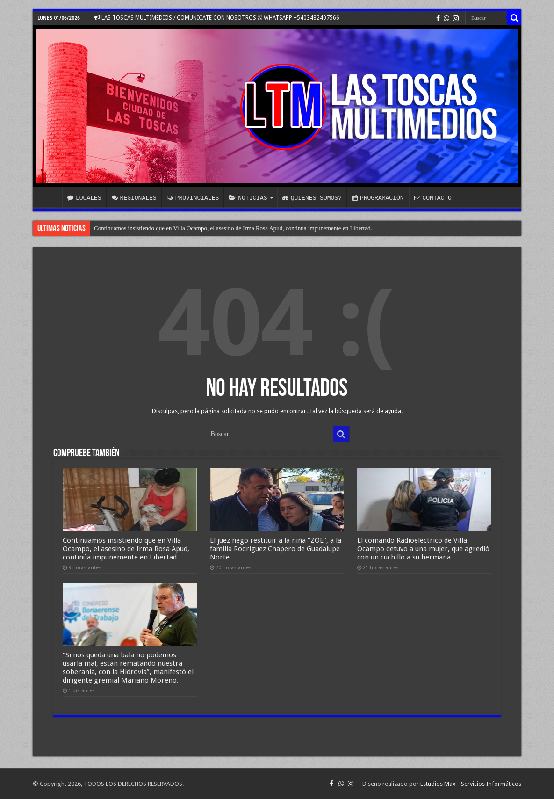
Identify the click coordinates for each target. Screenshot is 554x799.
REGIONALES (134, 198)
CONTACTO (432, 198)
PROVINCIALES (193, 198)
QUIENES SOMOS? (312, 198)
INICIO (49, 197)
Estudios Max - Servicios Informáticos (470, 783)
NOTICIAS (248, 198)
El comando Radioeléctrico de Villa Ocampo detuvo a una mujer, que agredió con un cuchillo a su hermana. (423, 548)
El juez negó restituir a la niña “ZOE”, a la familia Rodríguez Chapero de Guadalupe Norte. (275, 548)
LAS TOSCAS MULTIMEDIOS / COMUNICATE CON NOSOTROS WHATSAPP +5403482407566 (216, 18)
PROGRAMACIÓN (378, 198)
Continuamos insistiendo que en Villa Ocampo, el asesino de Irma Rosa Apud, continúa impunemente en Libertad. (233, 228)
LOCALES (84, 198)
